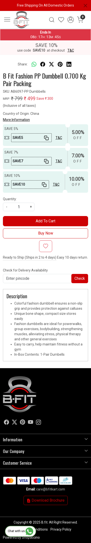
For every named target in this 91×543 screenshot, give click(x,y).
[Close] (85, 5)
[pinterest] (60, 64)
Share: (23, 64)
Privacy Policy (60, 529)
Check (79, 278)
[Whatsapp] (34, 64)
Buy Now (45, 233)
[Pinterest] (22, 423)
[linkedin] (69, 64)
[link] (52, 20)
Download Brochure (46, 500)
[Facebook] (6, 423)
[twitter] (51, 64)
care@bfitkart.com (50, 489)
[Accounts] (70, 20)
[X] (14, 423)
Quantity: (10, 199)
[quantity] (18, 207)
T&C (70, 50)
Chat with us (20, 531)
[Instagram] (38, 423)
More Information (16, 120)
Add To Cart (45, 221)
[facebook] (42, 64)
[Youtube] (30, 423)
